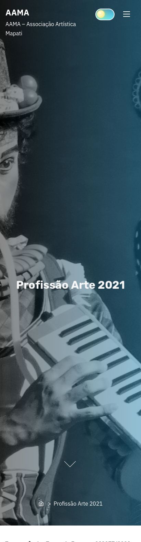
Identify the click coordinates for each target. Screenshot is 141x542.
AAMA (17, 12)
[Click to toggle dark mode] (105, 14)
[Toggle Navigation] (127, 14)
